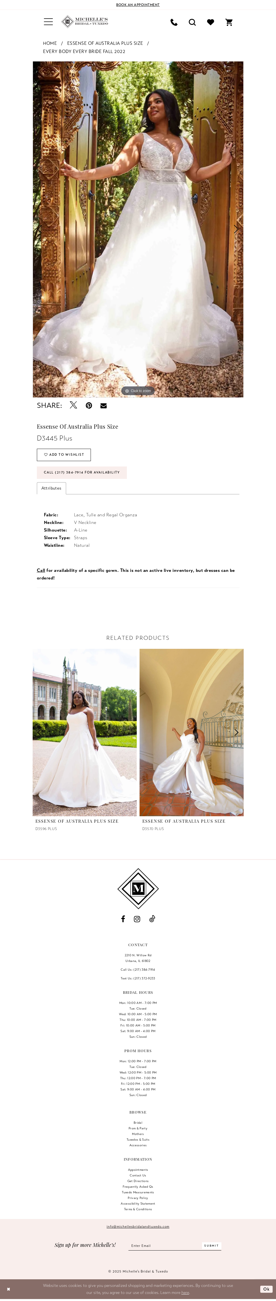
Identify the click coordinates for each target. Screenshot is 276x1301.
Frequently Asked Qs (138, 1187)
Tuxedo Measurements (138, 1192)
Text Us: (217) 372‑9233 (138, 979)
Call (41, 571)
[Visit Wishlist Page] (210, 21)
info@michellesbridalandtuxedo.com (138, 1227)
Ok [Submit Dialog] (266, 1289)
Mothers (138, 1134)
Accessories (138, 1145)
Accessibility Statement (138, 1204)
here (185, 1293)
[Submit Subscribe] (212, 1246)
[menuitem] (48, 22)
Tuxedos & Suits (138, 1140)
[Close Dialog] (8, 1290)
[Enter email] (175, 1246)
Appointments (138, 1170)
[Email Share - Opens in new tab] (103, 405)
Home (50, 43)
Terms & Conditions (138, 1209)
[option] (138, 229)
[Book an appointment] (138, 5)
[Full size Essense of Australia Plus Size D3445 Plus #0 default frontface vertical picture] (138, 229)
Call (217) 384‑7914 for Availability (83, 473)
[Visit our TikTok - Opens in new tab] (152, 919)
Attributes (51, 488)
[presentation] (85, 733)
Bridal (138, 1123)
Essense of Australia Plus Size (105, 43)
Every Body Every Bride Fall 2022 (84, 51)
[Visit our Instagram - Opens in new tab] (137, 919)
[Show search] (192, 21)
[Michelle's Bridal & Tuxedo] (85, 21)
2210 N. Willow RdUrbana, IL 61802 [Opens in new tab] (138, 958)
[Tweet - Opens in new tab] (73, 405)
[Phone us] (174, 21)
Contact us (138, 1176)
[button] (48, 22)
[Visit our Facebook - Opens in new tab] (123, 919)
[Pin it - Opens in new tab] (89, 405)
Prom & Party (138, 1128)
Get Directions (138, 1181)
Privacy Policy (138, 1198)
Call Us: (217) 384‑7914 (138, 970)
